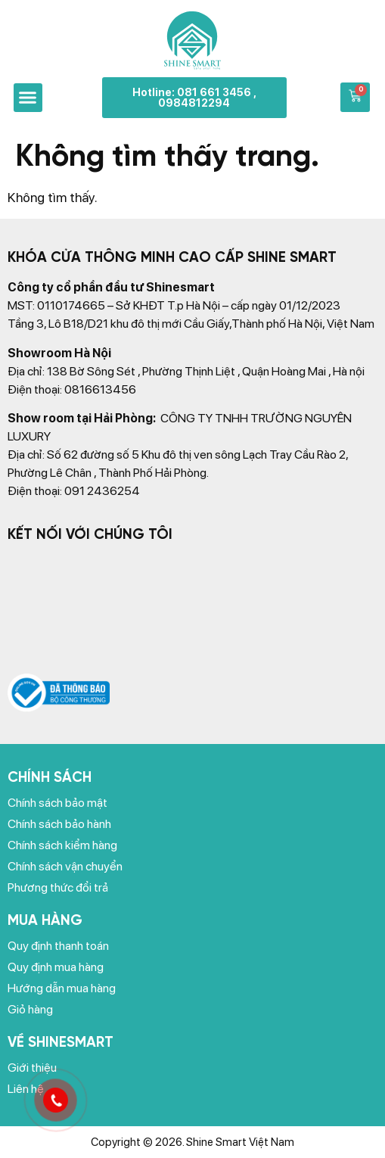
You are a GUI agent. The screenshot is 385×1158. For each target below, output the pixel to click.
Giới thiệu (32, 1067)
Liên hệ (26, 1089)
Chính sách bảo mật (57, 802)
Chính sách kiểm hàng (62, 845)
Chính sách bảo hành (59, 824)
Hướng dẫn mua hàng (62, 988)
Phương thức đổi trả (58, 887)
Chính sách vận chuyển (65, 866)
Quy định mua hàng (56, 967)
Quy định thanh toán (58, 946)
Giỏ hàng (30, 1009)
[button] (28, 97)
